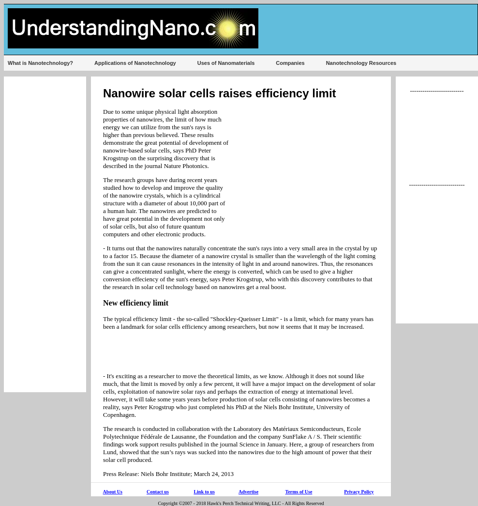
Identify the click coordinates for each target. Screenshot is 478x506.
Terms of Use (299, 491)
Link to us (204, 491)
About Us (112, 491)
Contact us (158, 491)
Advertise (248, 491)
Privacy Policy (358, 491)
